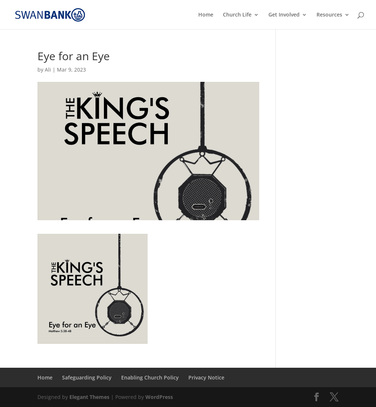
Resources (329, 15)
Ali (48, 69)
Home (205, 15)
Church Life (237, 15)
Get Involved (284, 15)
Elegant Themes (89, 396)
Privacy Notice (206, 377)
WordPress (159, 396)
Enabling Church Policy (150, 377)
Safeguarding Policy (87, 377)
